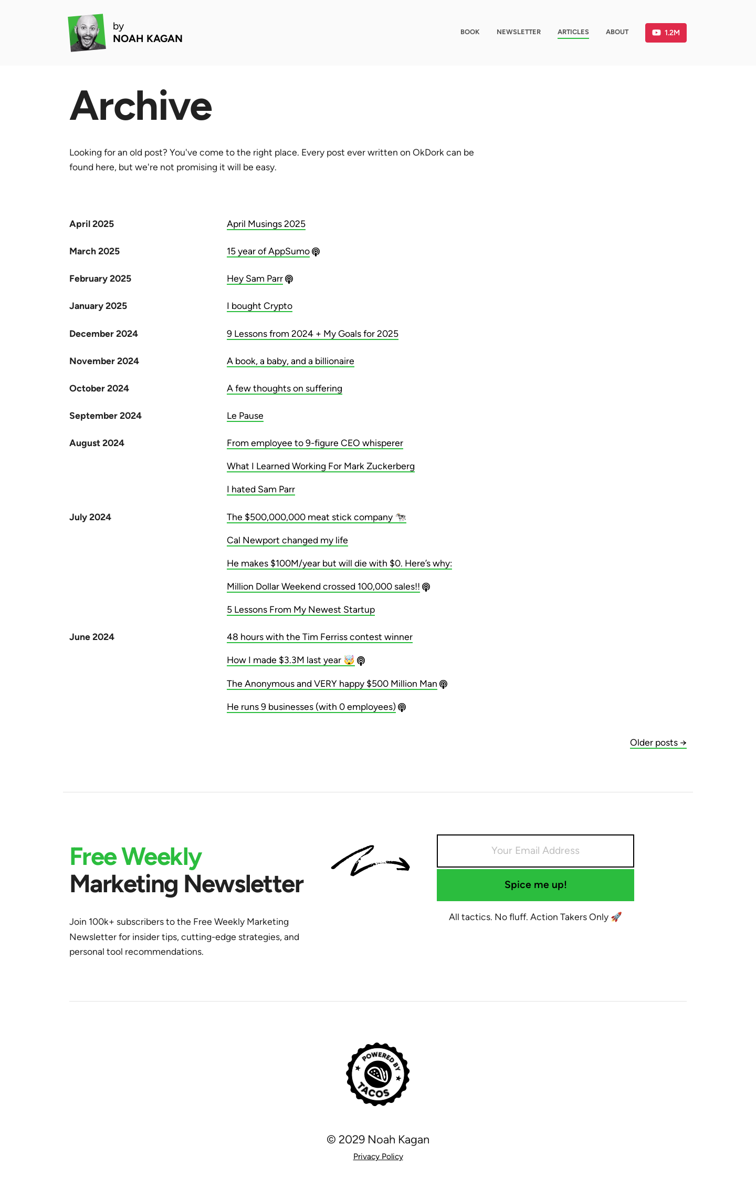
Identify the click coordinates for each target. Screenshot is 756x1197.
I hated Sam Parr (261, 488)
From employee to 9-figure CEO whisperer (315, 442)
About (617, 32)
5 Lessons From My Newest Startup (301, 609)
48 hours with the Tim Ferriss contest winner (320, 636)
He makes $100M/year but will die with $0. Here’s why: (339, 563)
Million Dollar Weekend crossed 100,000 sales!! (323, 586)
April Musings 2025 (266, 223)
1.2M (666, 32)
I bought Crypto (259, 305)
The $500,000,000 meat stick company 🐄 (316, 516)
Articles (573, 32)
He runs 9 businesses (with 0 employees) (311, 706)
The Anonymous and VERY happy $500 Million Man (332, 683)
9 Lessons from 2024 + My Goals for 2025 (312, 333)
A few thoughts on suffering (284, 388)
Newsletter (519, 32)
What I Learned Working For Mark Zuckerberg (321, 465)
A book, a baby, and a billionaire (290, 360)
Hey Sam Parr (255, 278)
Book (470, 32)
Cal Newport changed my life (287, 539)
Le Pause (245, 415)
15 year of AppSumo (268, 250)
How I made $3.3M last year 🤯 (291, 659)
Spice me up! (536, 885)
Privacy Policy (378, 1156)
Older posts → (658, 742)
